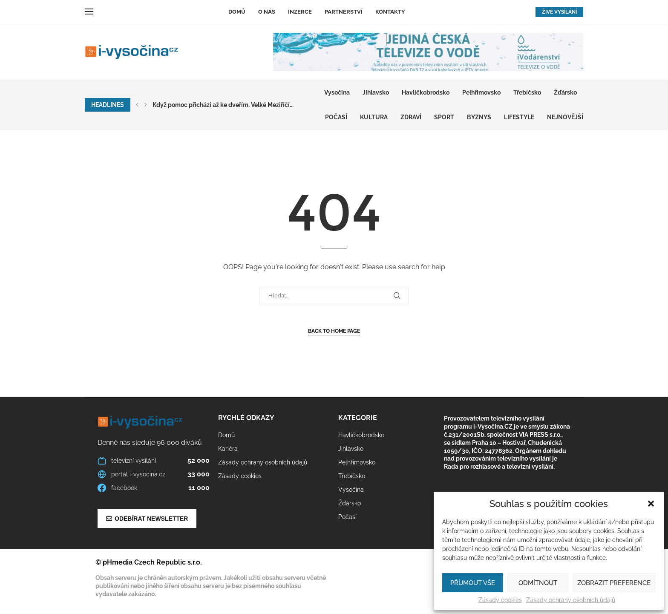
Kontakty (390, 12)
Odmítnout (537, 583)
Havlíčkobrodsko (425, 92)
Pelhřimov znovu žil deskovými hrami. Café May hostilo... (231, 104)
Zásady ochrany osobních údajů (570, 600)
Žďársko (565, 92)
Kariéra (228, 449)
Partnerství (344, 12)
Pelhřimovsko (481, 92)
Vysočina (337, 92)
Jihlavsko (376, 92)
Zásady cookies (500, 600)
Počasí (336, 117)
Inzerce (300, 12)
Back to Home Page (334, 331)
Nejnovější (565, 117)
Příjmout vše (472, 583)
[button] (651, 503)
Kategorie (357, 418)
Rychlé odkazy (246, 418)
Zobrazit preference (614, 583)
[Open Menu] (89, 11)
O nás (266, 12)
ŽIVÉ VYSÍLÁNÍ (559, 12)
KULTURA (374, 117)
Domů (236, 12)
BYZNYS (479, 117)
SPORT (444, 117)
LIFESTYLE (519, 117)
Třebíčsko (527, 92)
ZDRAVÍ (410, 117)
